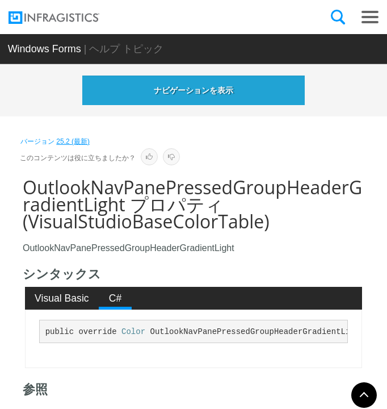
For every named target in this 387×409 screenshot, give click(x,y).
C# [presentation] (115, 298)
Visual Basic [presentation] (62, 298)
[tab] (62, 298)
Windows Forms (44, 49)
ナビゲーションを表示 (193, 90)
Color (133, 331)
